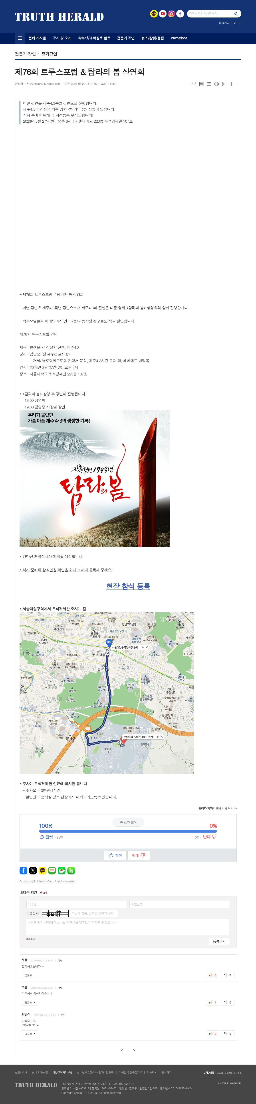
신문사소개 (21, 1072)
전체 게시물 (37, 38)
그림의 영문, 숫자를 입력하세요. (92, 913)
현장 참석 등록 (128, 586)
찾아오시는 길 (40, 1072)
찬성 (118, 855)
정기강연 (49, 54)
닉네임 (32, 904)
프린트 (216, 84)
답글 (28, 975)
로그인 (237, 23)
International (179, 38)
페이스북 (23, 870)
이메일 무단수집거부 (130, 1072)
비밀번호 (137, 904)
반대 (135, 855)
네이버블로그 (52, 870)
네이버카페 (61, 870)
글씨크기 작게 (239, 84)
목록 (201, 84)
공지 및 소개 (62, 38)
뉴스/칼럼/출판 (152, 38)
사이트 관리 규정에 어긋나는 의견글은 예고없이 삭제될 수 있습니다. (73, 922)
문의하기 (166, 1072)
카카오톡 (42, 870)
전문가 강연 (126, 38)
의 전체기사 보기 (215, 808)
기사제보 (152, 1072)
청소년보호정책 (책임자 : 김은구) (95, 1072)
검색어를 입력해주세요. (203, 13)
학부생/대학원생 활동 (94, 38)
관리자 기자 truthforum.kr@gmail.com (38, 83)
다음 (134, 1050)
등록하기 (219, 941)
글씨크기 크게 (231, 84)
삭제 (60, 960)
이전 (122, 1050)
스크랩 (224, 84)
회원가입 (223, 23)
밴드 (71, 870)
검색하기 (236, 13)
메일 (209, 84)
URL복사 (194, 84)
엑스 (33, 870)
